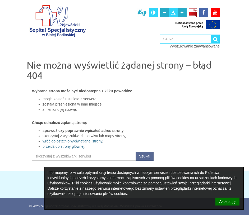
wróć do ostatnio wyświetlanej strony (72, 141)
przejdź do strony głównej (63, 146)
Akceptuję (227, 201)
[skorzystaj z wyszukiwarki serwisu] (84, 156)
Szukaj (144, 156)
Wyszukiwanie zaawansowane (195, 46)
